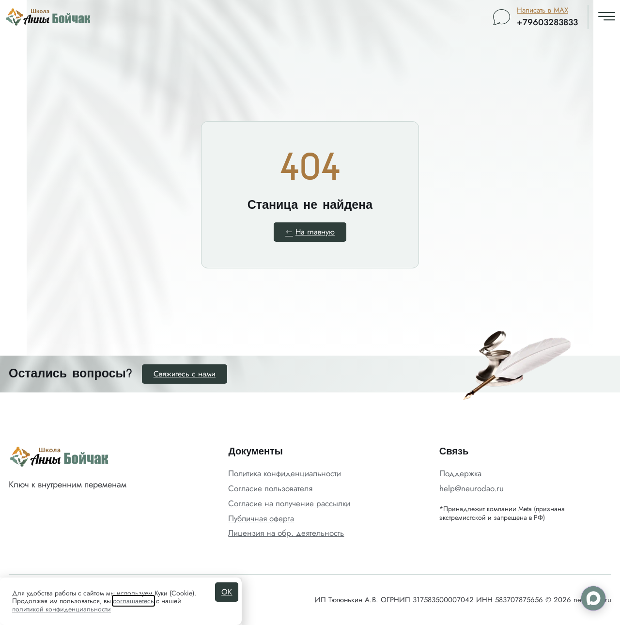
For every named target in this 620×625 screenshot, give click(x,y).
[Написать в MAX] (501, 17)
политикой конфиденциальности (61, 609)
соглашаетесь (133, 601)
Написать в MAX (542, 10)
